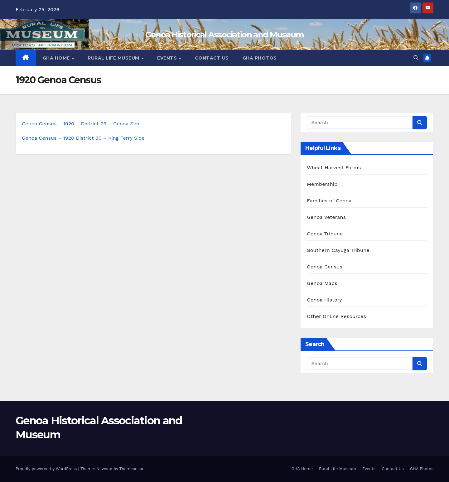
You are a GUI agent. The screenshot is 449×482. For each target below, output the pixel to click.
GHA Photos (260, 58)
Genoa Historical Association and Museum (224, 35)
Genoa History (324, 300)
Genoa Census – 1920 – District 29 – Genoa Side (81, 124)
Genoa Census (324, 267)
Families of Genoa (329, 201)
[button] (415, 58)
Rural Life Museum (114, 58)
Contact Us (212, 58)
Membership (322, 184)
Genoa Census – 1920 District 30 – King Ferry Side (83, 138)
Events (167, 58)
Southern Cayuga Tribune (338, 250)
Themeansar (131, 468)
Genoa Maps (322, 283)
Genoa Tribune (325, 234)
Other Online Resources (336, 316)
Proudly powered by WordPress (47, 468)
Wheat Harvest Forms (334, 168)
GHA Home (57, 58)
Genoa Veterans (326, 217)
